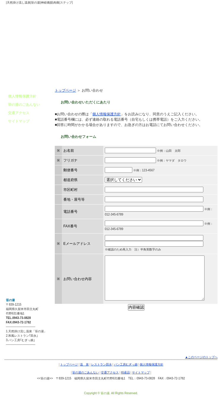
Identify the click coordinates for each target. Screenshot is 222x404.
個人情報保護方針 (106, 114)
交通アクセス (18, 113)
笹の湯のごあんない (24, 105)
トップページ (65, 90)
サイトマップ (18, 121)
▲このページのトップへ (201, 357)
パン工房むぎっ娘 (126, 364)
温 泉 (84, 364)
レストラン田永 (101, 364)
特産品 (125, 372)
